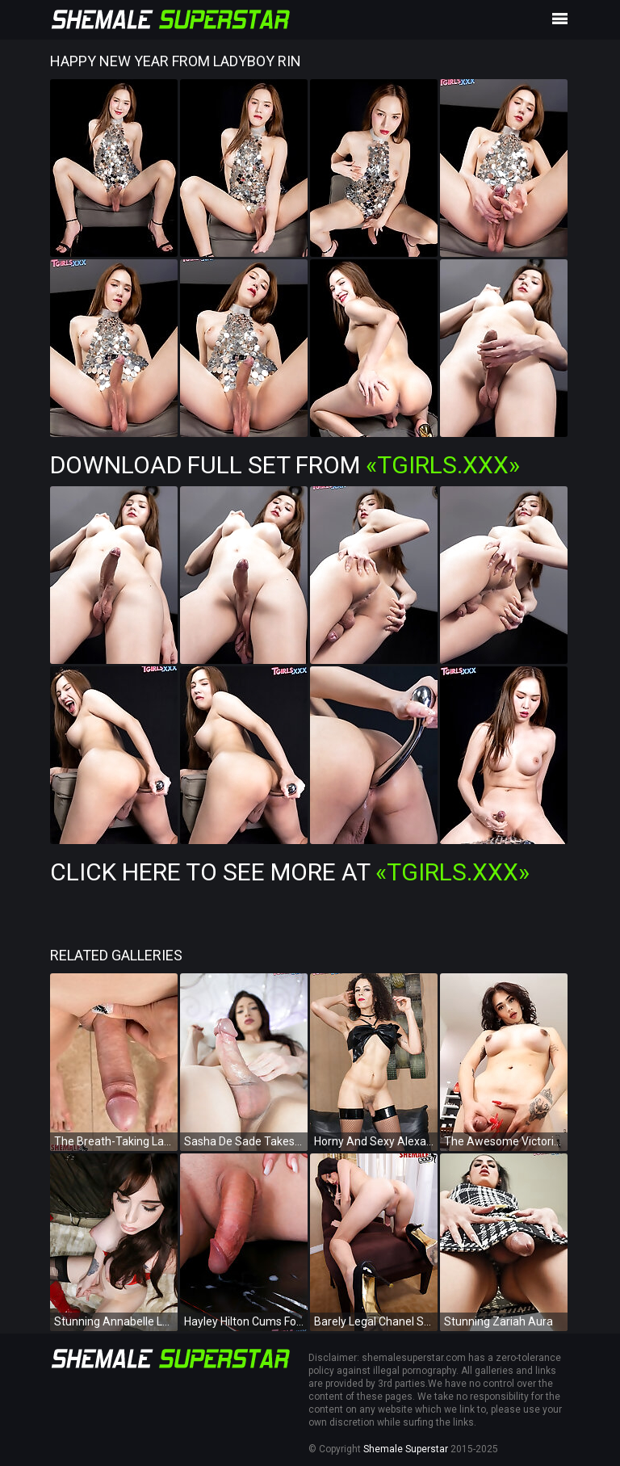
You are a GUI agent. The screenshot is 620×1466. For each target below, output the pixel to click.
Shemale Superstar (405, 1449)
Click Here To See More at (290, 872)
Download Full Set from (285, 465)
